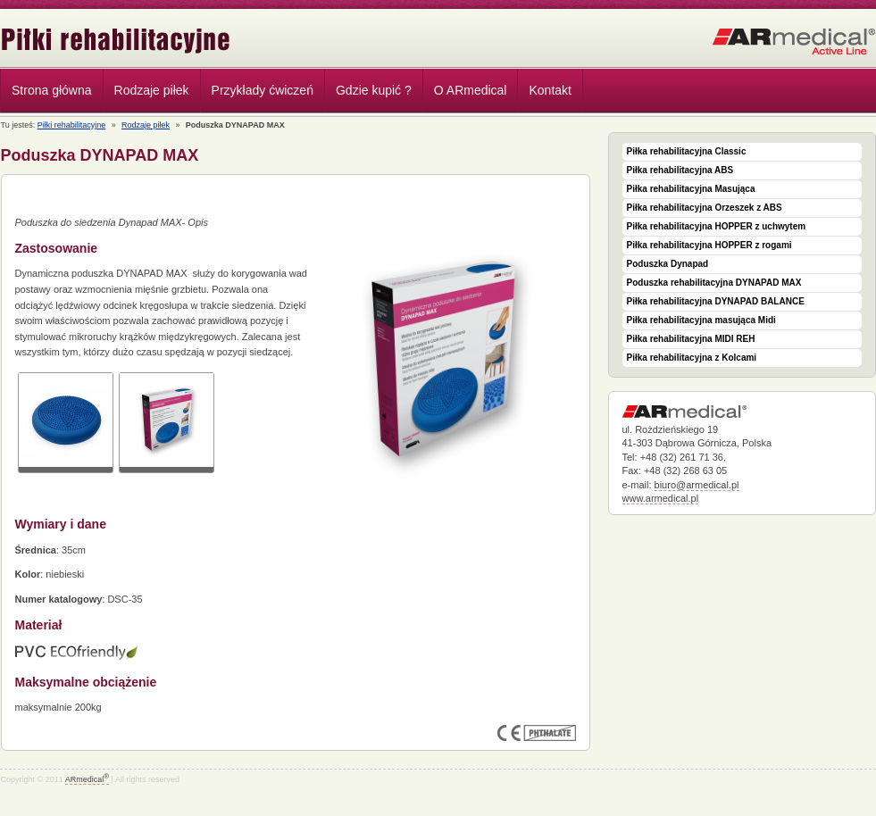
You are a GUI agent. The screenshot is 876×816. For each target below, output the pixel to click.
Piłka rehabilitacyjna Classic (687, 151)
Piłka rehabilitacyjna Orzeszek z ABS (704, 207)
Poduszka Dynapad (668, 264)
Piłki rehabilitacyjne (116, 41)
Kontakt (550, 90)
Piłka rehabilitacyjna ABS (680, 170)
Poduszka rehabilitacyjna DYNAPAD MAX (714, 282)
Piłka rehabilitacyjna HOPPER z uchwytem (716, 226)
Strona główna (52, 90)
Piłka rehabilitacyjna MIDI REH (691, 339)
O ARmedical (470, 90)
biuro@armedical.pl (697, 484)
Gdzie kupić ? (374, 90)
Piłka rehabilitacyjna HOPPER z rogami (709, 245)
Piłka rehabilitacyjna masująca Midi (701, 320)
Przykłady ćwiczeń (262, 90)
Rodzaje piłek (147, 93)
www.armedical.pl (660, 498)
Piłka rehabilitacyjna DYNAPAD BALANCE (716, 301)
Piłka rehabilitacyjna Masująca (691, 189)
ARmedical (87, 779)
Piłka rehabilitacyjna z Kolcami (692, 357)
